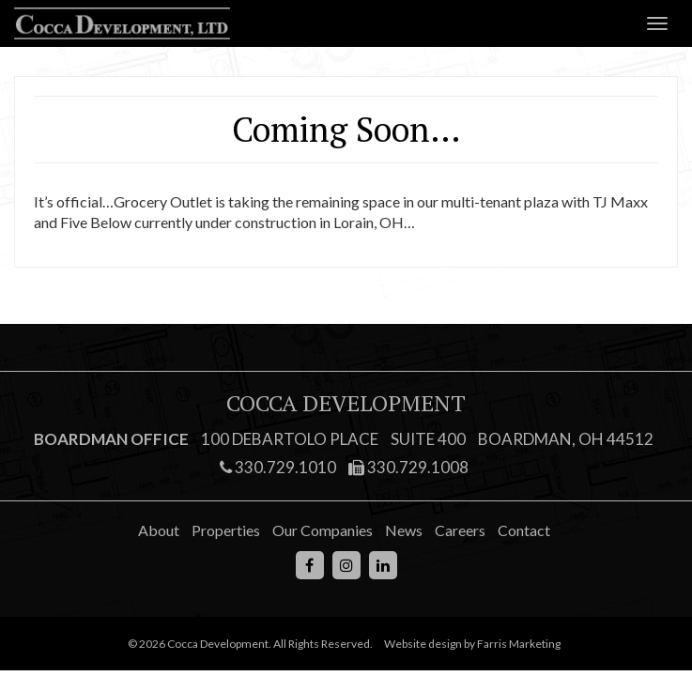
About (158, 530)
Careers (460, 530)
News (404, 530)
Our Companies (322, 530)
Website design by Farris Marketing (472, 644)
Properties (226, 530)
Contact (524, 530)
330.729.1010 (278, 467)
